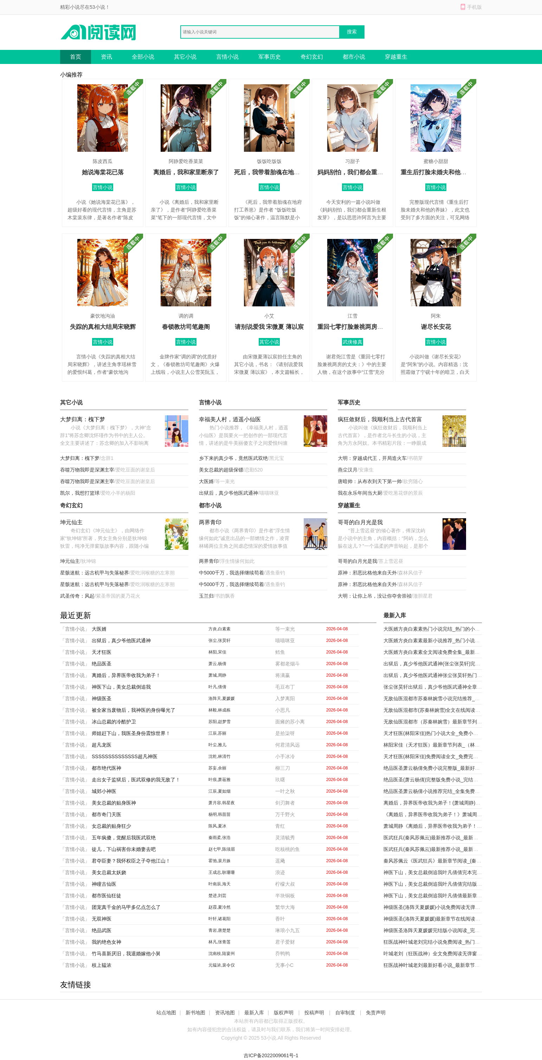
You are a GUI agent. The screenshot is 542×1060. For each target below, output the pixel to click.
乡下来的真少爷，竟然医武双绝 (233, 458)
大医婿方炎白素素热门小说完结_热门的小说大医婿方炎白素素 (451, 629)
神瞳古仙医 (104, 884)
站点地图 (166, 1012)
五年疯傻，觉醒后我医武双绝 (124, 837)
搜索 (352, 31)
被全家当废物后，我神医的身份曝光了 (133, 710)
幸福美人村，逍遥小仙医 (230, 419)
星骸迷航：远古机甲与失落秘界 (94, 572)
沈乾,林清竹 (219, 756)
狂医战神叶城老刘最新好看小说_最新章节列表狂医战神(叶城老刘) (455, 965)
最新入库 (254, 1012)
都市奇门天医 (106, 814)
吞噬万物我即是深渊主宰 (87, 470)
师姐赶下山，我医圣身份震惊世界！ (131, 733)
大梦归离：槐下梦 (82, 419)
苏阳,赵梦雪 (219, 721)
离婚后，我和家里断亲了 (186, 172)
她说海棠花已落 (103, 172)
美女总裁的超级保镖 (221, 470)
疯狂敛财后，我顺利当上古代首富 (380, 419)
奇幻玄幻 (312, 57)
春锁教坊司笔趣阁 (186, 327)
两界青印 (210, 522)
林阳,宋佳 (217, 652)
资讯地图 (225, 1012)
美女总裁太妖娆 (109, 872)
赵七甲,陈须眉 (221, 849)
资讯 (106, 57)
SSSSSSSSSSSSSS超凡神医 (124, 756)
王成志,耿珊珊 (221, 872)
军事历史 (269, 57)
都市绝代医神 (106, 768)
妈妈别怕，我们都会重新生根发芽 (362, 172)
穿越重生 (396, 57)
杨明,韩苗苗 (219, 814)
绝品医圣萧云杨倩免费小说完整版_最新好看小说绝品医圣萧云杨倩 (456, 768)
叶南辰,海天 (219, 884)
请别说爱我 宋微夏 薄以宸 (269, 327)
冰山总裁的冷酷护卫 (114, 721)
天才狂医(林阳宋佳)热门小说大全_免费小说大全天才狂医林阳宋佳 (455, 733)
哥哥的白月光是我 (360, 522)
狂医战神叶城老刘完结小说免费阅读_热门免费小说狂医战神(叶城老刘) (460, 942)
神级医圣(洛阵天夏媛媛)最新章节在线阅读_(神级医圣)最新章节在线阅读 (461, 919)
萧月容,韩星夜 (221, 802)
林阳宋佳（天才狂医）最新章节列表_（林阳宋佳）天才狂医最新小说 (458, 745)
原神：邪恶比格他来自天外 (367, 572)
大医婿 (206, 481)
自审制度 (345, 1012)
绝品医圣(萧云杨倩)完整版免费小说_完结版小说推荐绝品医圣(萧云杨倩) (461, 779)
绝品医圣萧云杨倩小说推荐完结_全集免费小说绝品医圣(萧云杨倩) (455, 791)
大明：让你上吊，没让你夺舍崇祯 (375, 596)
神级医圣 (101, 698)
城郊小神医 (104, 791)
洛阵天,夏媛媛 (221, 698)
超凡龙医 (101, 745)
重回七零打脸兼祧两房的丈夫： (359, 327)
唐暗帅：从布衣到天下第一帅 (370, 481)
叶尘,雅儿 (217, 744)
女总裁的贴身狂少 (111, 826)
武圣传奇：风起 (77, 596)
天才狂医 (101, 652)
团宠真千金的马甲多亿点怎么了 (126, 907)
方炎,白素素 (219, 628)
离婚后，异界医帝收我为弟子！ (126, 675)
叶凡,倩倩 (217, 686)
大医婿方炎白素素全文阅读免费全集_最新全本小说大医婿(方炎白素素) (460, 652)
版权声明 (283, 1012)
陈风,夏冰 (217, 826)
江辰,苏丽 (217, 733)
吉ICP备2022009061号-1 (271, 1055)
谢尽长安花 (436, 327)
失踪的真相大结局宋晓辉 (103, 327)
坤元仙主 (71, 522)
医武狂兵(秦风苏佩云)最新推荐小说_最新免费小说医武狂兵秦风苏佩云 (460, 837)
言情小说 (227, 57)
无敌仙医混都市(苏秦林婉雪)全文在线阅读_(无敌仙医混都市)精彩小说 (459, 710)
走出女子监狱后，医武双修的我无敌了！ (136, 779)
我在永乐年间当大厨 (360, 493)
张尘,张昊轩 (219, 640)
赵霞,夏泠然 (219, 907)
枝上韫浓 (101, 965)
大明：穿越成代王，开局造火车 (372, 458)
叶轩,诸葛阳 (219, 918)
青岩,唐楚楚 (219, 930)
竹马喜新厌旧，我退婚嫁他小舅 (126, 953)
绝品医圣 (101, 663)
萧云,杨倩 (217, 663)
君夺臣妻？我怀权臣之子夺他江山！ (131, 861)
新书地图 (195, 1012)
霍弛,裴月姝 (219, 860)
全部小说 (143, 57)
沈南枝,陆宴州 (221, 953)
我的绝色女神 (106, 942)
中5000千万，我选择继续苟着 (231, 572)
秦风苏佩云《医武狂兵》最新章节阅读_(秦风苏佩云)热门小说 (450, 861)
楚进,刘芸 (217, 895)
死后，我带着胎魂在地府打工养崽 (279, 172)
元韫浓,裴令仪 (221, 965)
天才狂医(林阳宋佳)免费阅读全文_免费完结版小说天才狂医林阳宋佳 (457, 756)
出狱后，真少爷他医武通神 (228, 493)
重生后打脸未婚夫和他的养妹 (439, 172)
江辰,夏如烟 (219, 791)
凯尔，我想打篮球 (79, 493)
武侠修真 (352, 342)
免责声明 (376, 1012)
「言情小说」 (75, 629)
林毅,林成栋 (219, 710)
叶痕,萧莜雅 (219, 779)
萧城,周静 (217, 675)
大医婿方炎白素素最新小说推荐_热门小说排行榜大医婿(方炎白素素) (457, 640)
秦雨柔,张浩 (219, 837)
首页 (75, 57)
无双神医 (101, 919)
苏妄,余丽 (217, 768)
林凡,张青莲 (219, 941)
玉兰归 (206, 596)
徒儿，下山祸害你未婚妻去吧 (124, 849)
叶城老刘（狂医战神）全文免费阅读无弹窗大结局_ (439, 953)
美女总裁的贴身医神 (114, 803)
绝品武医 (101, 930)
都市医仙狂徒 (106, 895)
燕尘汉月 (347, 470)
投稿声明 (314, 1012)
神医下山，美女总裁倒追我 (121, 687)
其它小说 (185, 57)
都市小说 (354, 57)
